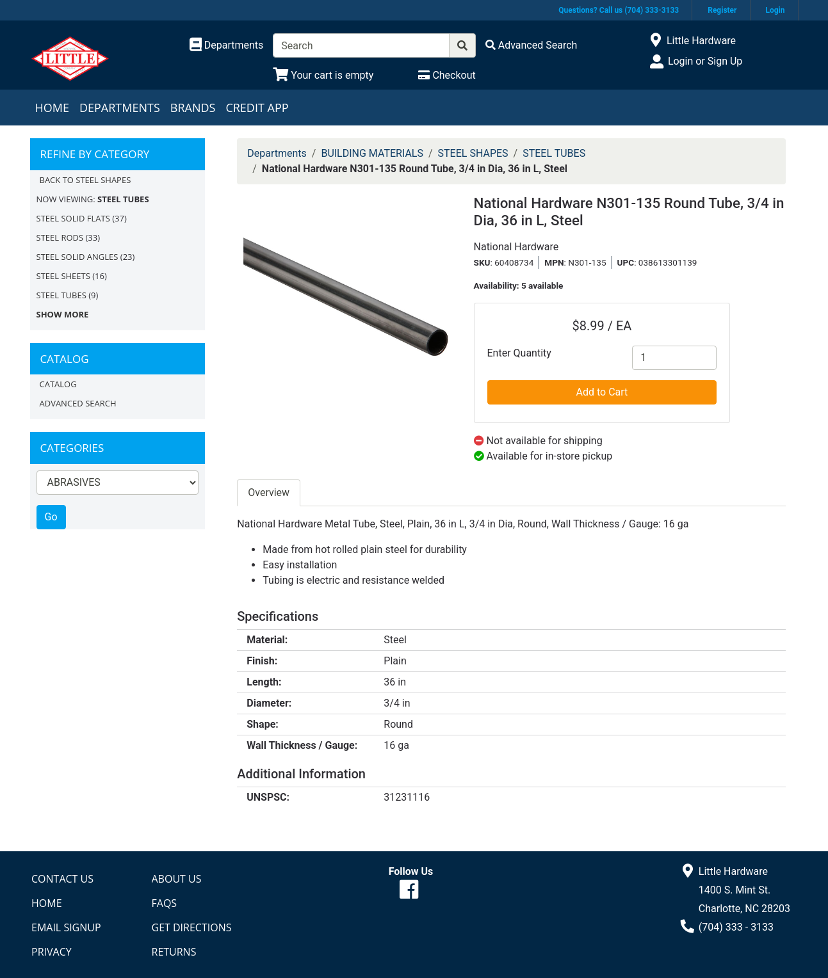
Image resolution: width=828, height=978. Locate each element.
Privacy (51, 952)
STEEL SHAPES (473, 153)
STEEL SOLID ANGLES (77, 256)
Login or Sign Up (705, 61)
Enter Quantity (519, 353)
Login (774, 10)
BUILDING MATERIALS (372, 153)
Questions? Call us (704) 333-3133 (618, 10)
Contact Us (62, 879)
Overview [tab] (268, 492)
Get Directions (192, 927)
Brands (193, 107)
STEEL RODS (60, 237)
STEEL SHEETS (63, 276)
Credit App (256, 107)
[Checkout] (446, 75)
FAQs (164, 903)
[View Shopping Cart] (323, 75)
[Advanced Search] (531, 45)
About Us (177, 879)
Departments (119, 107)
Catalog (58, 384)
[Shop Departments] (227, 45)
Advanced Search (78, 403)
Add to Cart (602, 392)
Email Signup (66, 927)
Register (722, 10)
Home (52, 107)
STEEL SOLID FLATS (73, 218)
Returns (174, 952)
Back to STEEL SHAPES (85, 180)
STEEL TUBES (61, 295)
